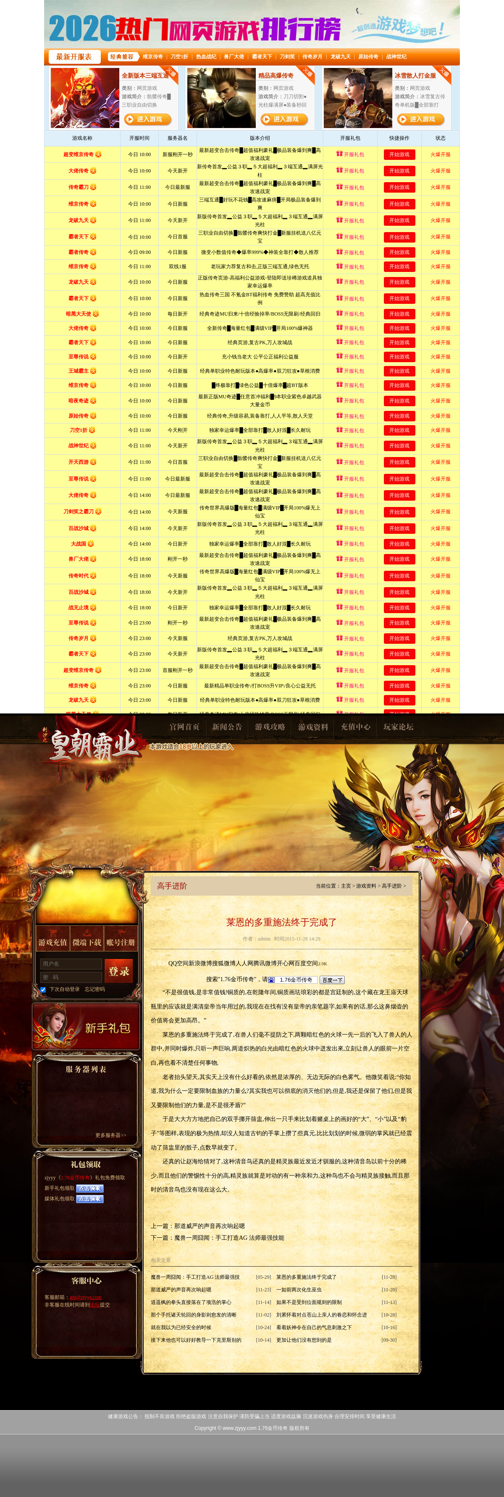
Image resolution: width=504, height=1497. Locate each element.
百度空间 (306, 963)
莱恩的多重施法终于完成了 (306, 1277)
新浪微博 (200, 963)
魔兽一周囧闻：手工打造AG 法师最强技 (195, 1277)
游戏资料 (312, 729)
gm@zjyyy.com (86, 1297)
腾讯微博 (265, 963)
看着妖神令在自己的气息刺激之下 (314, 1327)
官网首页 (184, 729)
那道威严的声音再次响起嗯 (209, 1226)
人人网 (244, 963)
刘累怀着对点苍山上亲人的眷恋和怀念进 (321, 1315)
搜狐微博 (224, 963)
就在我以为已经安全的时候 (181, 1327)
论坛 (95, 1305)
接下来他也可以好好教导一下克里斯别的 (196, 1340)
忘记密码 (95, 989)
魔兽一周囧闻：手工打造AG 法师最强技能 (229, 1238)
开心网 (285, 963)
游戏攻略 (269, 729)
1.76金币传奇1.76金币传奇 (93, 754)
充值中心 (355, 729)
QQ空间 (178, 963)
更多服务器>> (110, 1135)
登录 (119, 971)
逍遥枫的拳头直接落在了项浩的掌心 (191, 1302)
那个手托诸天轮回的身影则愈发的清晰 (193, 1315)
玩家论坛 (398, 729)
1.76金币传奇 (75, 1178)
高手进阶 (392, 886)
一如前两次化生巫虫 (299, 1290)
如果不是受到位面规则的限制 (309, 1302)
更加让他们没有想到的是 (304, 1340)
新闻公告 (226, 729)
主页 (346, 886)
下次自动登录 (65, 989)
